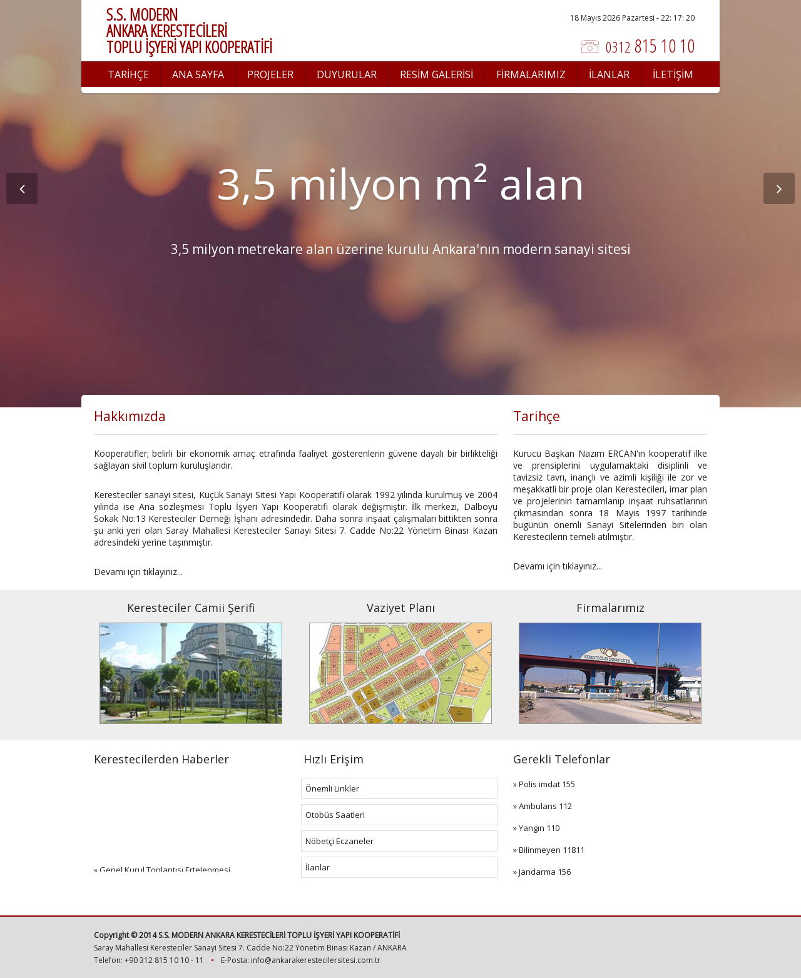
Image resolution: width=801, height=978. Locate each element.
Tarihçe (536, 416)
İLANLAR (609, 74)
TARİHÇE (128, 74)
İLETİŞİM (673, 74)
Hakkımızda (130, 416)
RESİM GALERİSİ (436, 74)
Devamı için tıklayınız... (138, 572)
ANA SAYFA (198, 74)
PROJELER (270, 74)
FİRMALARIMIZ (531, 74)
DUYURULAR (347, 74)
